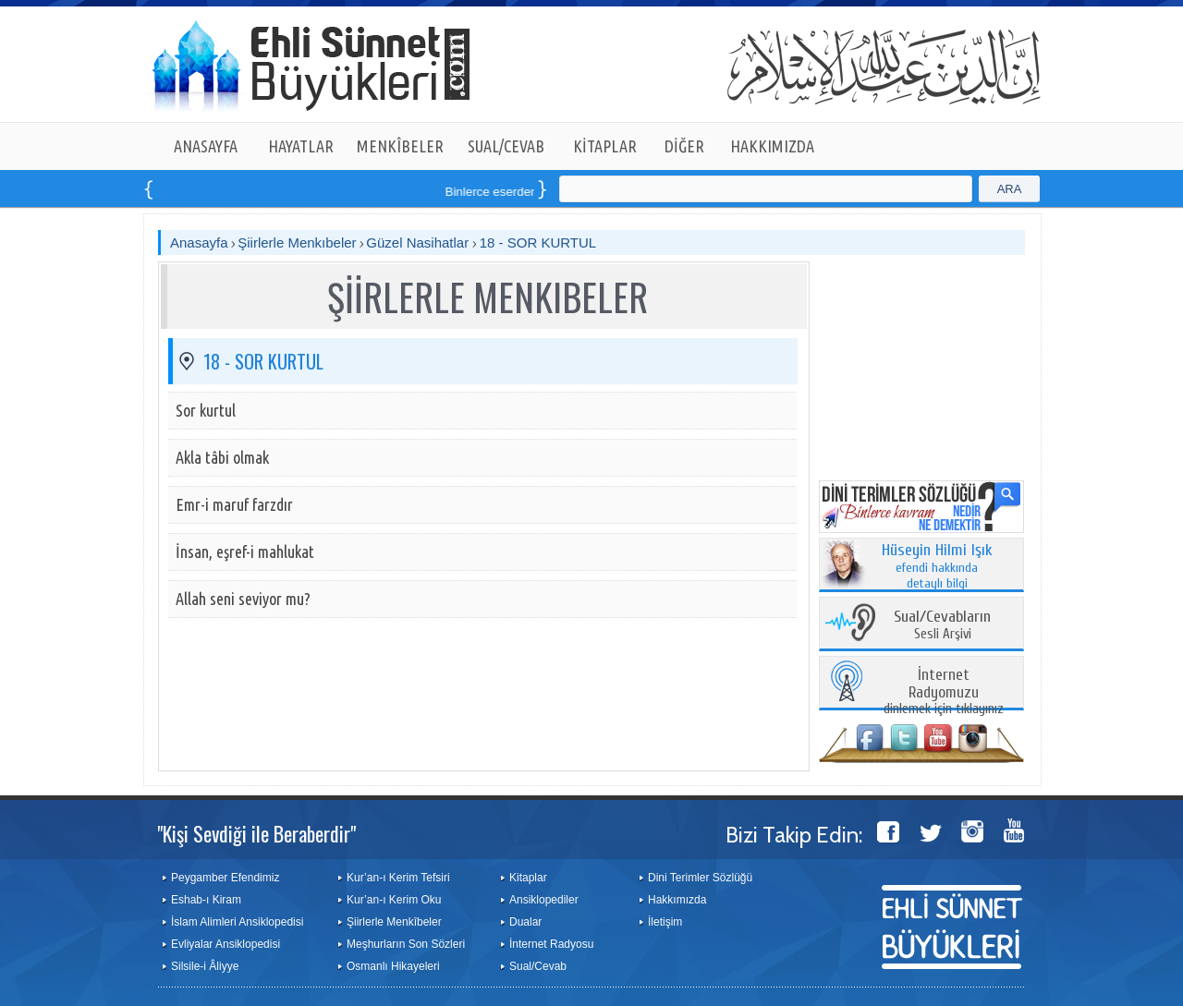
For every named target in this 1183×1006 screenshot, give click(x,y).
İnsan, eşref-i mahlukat (245, 551)
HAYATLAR (301, 146)
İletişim (665, 921)
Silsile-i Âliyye (204, 966)
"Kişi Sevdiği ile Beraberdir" (256, 833)
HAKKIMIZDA (772, 146)
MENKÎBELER (400, 146)
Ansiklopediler (544, 899)
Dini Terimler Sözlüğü (700, 877)
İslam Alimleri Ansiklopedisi (237, 921)
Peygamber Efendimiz (225, 877)
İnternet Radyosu (551, 944)
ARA (1009, 189)
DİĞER (684, 146)
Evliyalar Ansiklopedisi (225, 944)
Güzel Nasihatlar (419, 242)
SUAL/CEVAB (506, 146)
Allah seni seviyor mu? (243, 598)
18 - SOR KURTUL (538, 242)
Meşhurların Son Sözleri (406, 944)
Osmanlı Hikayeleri (393, 966)
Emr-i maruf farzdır (234, 504)
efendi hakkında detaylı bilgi (937, 567)
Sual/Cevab (538, 966)
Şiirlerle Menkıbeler (297, 242)
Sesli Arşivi (942, 626)
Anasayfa (199, 242)
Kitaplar (528, 877)
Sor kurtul (206, 410)
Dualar (525, 921)
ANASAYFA (206, 146)
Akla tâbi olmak (222, 457)
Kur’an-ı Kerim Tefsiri (398, 877)
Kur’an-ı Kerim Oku (394, 899)
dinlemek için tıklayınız (944, 692)
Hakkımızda (677, 899)
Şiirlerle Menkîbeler (394, 921)
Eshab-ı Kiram (206, 899)
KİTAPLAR (605, 146)
